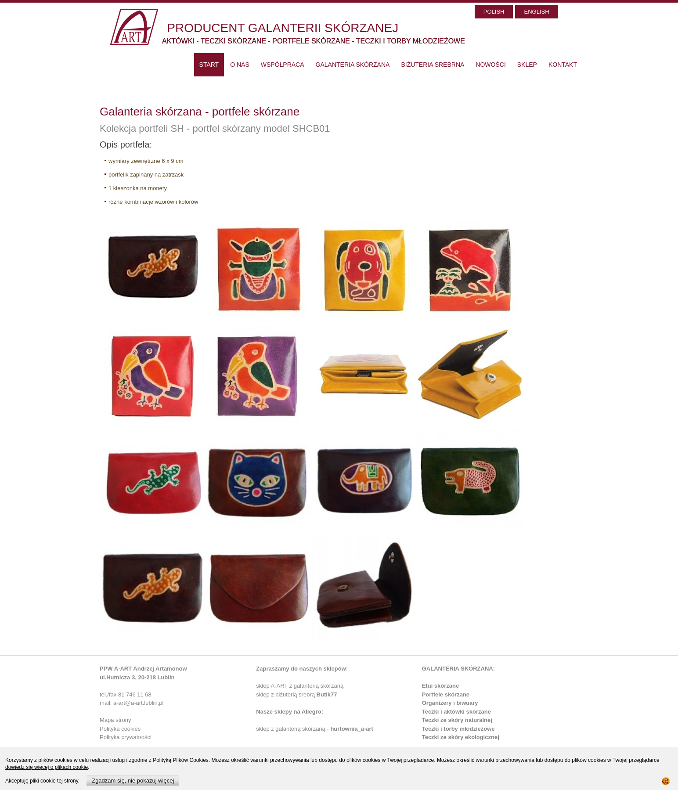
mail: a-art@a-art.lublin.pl (131, 703)
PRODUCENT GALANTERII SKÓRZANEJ (282, 28)
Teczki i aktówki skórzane (456, 711)
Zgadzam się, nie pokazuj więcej (133, 780)
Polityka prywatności (125, 737)
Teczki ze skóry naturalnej (457, 720)
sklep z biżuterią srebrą (296, 694)
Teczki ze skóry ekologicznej (460, 737)
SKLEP (527, 64)
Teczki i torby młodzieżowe (458, 728)
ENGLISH (536, 11)
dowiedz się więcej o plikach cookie (46, 767)
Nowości (490, 64)
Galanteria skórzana (353, 64)
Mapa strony (115, 720)
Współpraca (282, 64)
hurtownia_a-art (351, 728)
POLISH (494, 11)
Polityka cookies (120, 728)
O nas (239, 64)
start (209, 64)
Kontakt (562, 64)
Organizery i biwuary (450, 703)
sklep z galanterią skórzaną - (293, 728)
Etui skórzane (440, 685)
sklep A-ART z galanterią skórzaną (299, 685)
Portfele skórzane (445, 694)
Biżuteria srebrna (432, 64)
